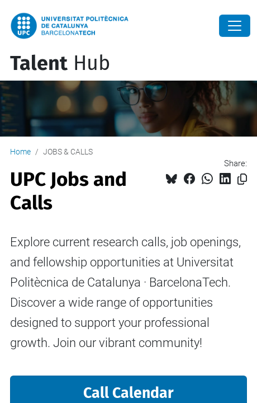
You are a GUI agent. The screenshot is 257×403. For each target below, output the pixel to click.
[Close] (234, 26)
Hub (60, 63)
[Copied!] (242, 179)
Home (20, 151)
